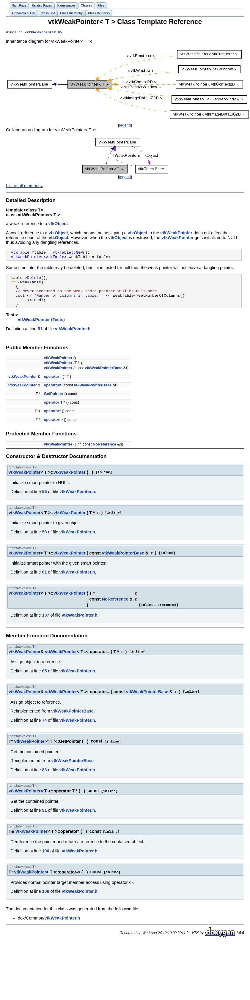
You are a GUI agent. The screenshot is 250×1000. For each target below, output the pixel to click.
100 (45, 858)
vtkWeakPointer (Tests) (41, 328)
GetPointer (53, 402)
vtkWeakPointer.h (43, 32)
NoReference (104, 453)
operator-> (53, 428)
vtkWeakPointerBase (103, 376)
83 (44, 778)
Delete (34, 280)
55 (44, 500)
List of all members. (24, 186)
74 (44, 728)
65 (44, 679)
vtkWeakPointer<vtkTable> (39, 259)
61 (44, 580)
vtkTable (20, 253)
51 (39, 337)
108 (45, 898)
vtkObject (58, 224)
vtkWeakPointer (176, 233)
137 (45, 623)
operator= (52, 385)
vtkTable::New (68, 253)
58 (44, 540)
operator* (52, 419)
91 (44, 818)
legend (125, 126)
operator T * (54, 411)
